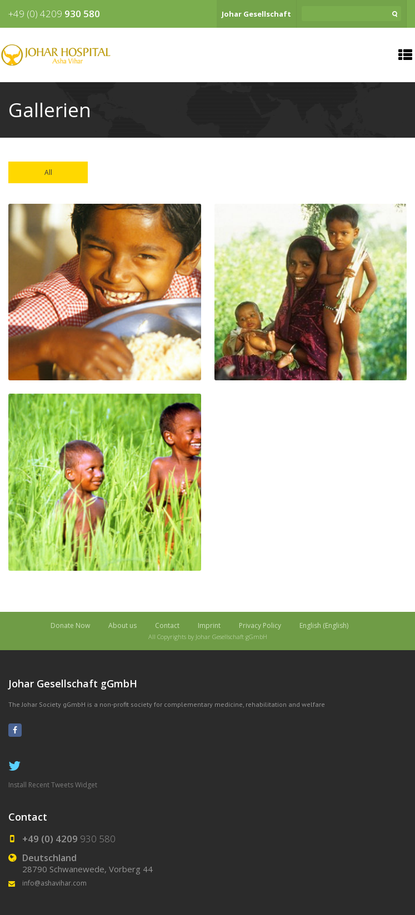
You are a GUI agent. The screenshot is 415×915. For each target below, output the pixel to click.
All (48, 172)
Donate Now (70, 625)
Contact (167, 625)
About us (122, 625)
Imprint (209, 625)
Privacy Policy (260, 625)
